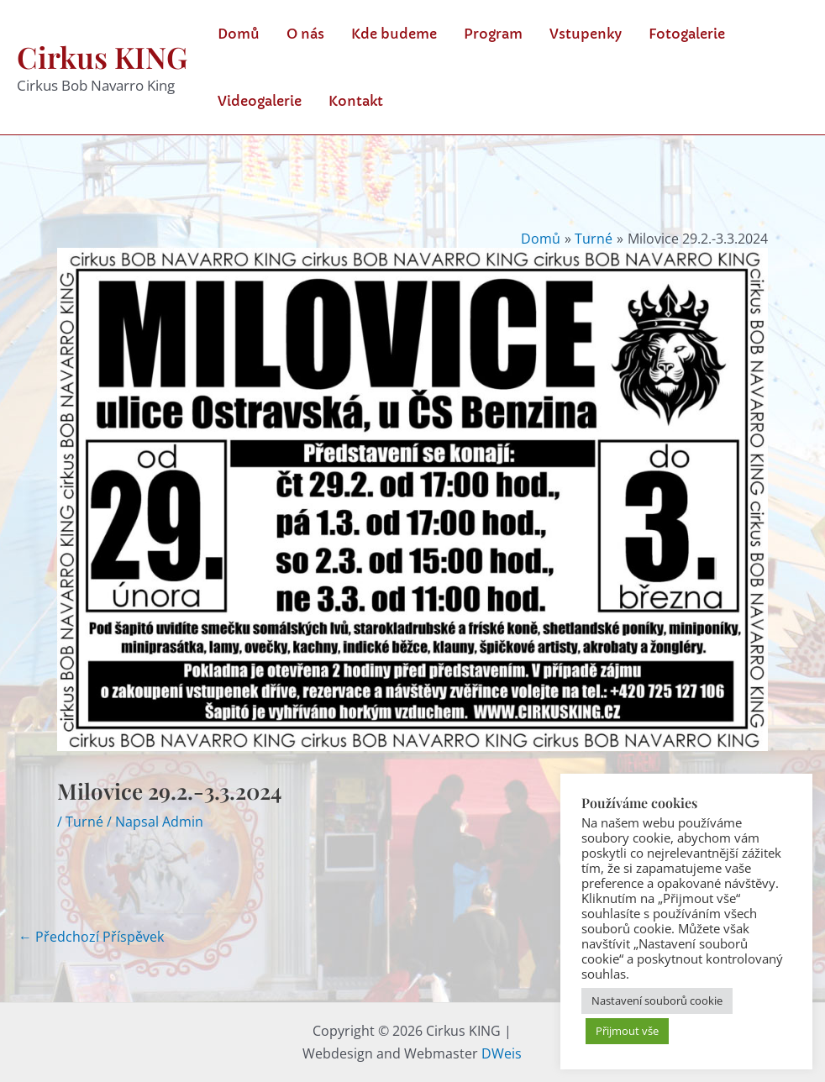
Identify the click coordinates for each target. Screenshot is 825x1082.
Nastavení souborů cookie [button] (657, 1000)
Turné (84, 821)
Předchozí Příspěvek (91, 936)
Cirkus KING (102, 56)
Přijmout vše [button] (627, 1030)
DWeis (501, 1053)
